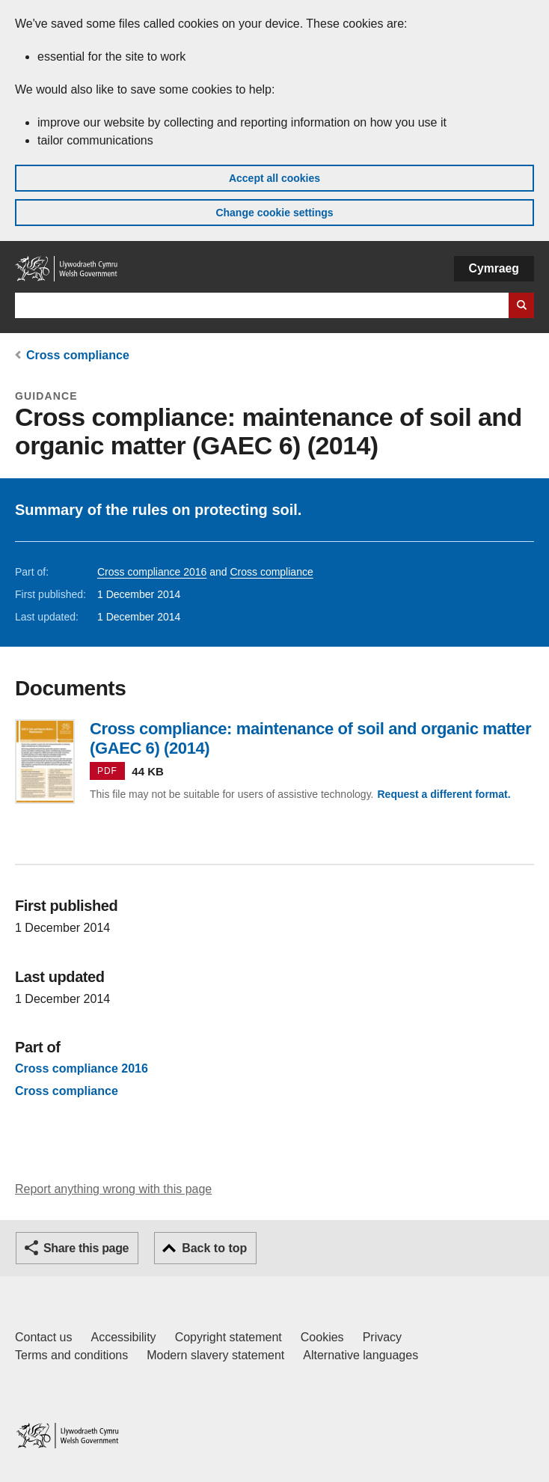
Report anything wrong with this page (113, 1189)
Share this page (86, 1248)
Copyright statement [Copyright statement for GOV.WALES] (228, 1337)
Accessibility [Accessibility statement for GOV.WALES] (123, 1337)
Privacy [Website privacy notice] (382, 1337)
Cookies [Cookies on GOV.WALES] (322, 1337)
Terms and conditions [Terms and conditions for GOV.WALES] (71, 1355)
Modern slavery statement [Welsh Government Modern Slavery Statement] (215, 1355)
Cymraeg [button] (494, 268)
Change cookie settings (274, 213)
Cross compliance (77, 355)
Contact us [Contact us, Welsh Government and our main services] (43, 1337)
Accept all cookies (274, 178)
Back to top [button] (214, 1248)
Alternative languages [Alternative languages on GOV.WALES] (360, 1355)
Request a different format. (443, 794)
